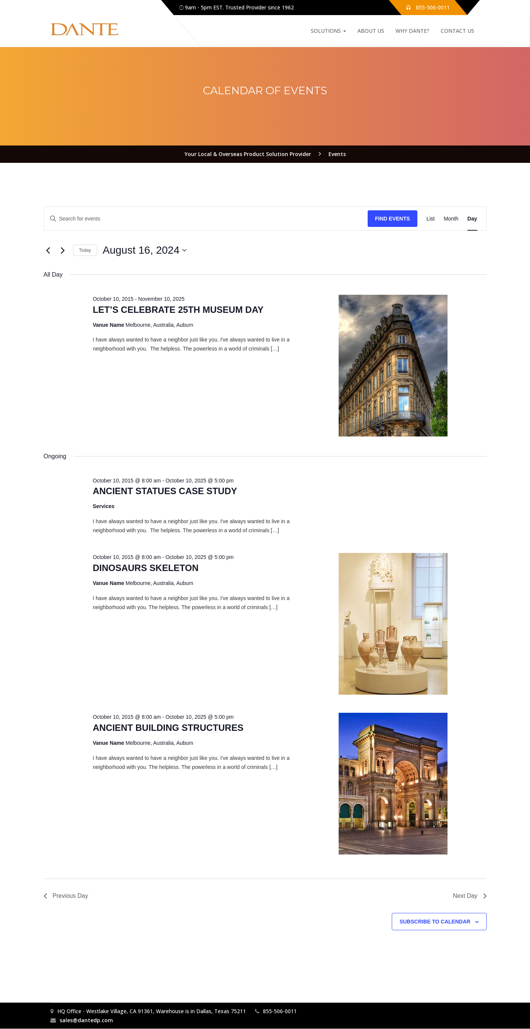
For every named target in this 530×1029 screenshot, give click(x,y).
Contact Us (457, 30)
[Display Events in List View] (430, 219)
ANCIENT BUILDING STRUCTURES (168, 728)
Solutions (328, 30)
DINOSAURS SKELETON (146, 568)
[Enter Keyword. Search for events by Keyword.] (206, 219)
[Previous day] (48, 250)
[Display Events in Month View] (451, 219)
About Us (370, 30)
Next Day (470, 896)
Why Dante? (412, 30)
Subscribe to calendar (435, 922)
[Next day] (62, 250)
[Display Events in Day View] (472, 219)
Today (85, 250)
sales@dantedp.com (86, 1020)
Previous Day (66, 896)
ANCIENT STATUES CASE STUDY (165, 491)
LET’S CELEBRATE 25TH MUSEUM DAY (178, 310)
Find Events (392, 219)
